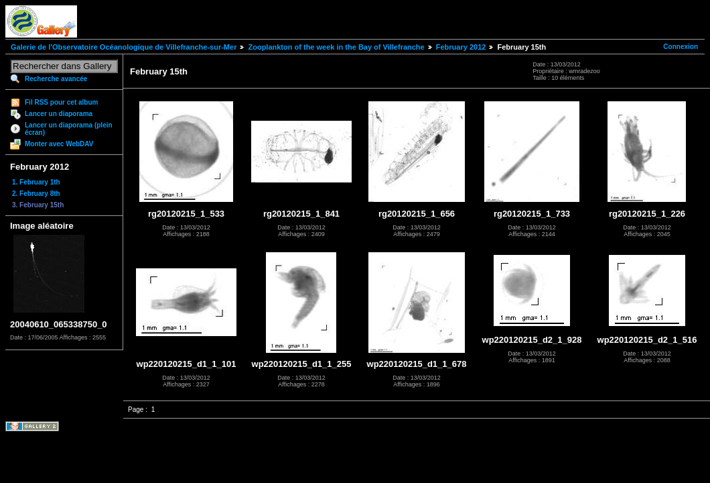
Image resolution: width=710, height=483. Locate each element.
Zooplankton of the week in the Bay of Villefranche (336, 47)
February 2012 (461, 47)
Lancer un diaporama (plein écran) (69, 128)
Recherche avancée (56, 79)
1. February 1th (36, 182)
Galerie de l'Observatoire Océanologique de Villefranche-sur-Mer (123, 47)
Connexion (680, 46)
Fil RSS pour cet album (61, 102)
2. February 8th (36, 193)
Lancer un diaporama (58, 113)
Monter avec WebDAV (59, 144)
